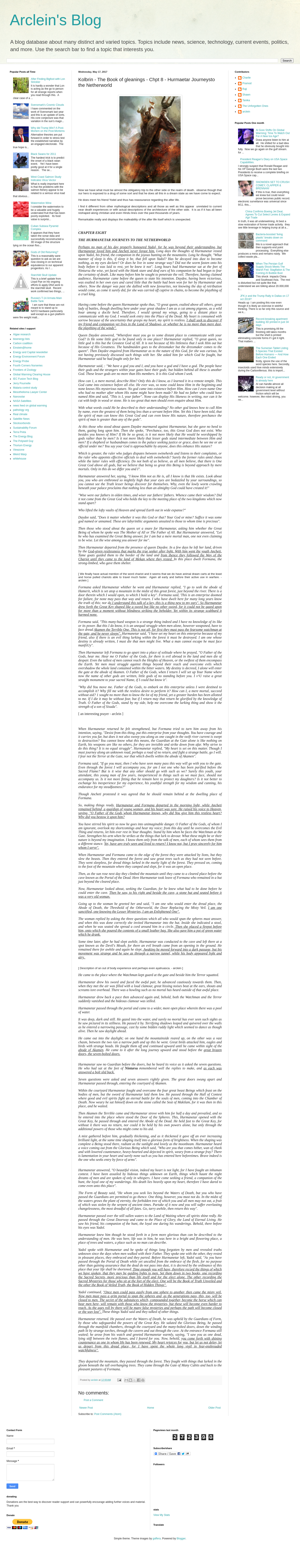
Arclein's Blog (56, 20)
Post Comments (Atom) (107, 1414)
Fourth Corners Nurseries (27, 365)
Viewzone (18, 449)
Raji (244, 89)
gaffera (157, 1538)
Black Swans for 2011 (43, 154)
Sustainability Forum (25, 427)
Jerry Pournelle (22, 383)
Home (150, 1407)
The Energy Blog (22, 436)
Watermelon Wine (41, 203)
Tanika (246, 100)
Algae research (22, 334)
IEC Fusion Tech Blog (25, 378)
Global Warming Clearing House (31, 374)
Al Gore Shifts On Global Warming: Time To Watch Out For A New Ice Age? (273, 133)
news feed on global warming (30, 405)
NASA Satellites (22, 401)
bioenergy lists (21, 339)
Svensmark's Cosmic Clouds (47, 104)
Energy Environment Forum (29, 356)
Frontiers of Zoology (24, 369)
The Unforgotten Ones (255, 105)
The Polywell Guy (23, 441)
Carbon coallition (22, 343)
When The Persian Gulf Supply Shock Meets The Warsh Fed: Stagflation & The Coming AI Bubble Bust (273, 268)
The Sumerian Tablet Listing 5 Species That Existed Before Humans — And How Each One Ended (272, 353)
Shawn (246, 94)
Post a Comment (93, 1400)
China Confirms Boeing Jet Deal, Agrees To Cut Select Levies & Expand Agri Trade (267, 214)
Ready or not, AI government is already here (272, 379)
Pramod (247, 83)
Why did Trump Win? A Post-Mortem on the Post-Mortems (48, 129)
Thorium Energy (22, 445)
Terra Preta (19, 432)
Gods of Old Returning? (44, 252)
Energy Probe (21, 361)
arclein (246, 111)
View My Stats (161, 1515)
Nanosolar (19, 396)
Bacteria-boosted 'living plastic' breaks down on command (269, 237)
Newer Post (86, 1407)
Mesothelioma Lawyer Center (30, 392)
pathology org (21, 409)
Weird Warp (20, 454)
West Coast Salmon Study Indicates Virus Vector (46, 178)
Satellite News (21, 418)
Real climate (20, 414)
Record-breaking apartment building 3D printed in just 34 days (272, 322)
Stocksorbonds (21, 423)
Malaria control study (25, 387)
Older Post (214, 1407)
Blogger (181, 1538)
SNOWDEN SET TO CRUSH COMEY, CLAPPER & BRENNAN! (273, 185)
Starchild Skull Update (44, 275)
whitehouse (19, 458)
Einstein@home (22, 347)
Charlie (246, 77)
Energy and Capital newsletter (30, 352)
